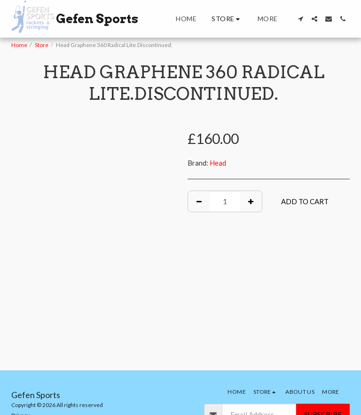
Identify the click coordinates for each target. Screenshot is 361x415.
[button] (300, 19)
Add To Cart (305, 201)
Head (218, 163)
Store (41, 44)
